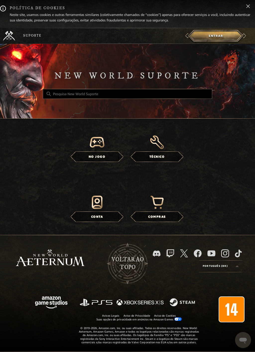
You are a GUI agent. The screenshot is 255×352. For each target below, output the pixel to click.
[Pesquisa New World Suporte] (127, 94)
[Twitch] (170, 253)
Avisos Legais (111, 315)
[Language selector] (221, 266)
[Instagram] (225, 253)
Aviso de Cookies (165, 315)
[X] (184, 253)
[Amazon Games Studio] (51, 303)
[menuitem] (215, 36)
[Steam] (183, 302)
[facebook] (198, 253)
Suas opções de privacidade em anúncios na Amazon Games (139, 319)
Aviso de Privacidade (137, 315)
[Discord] (157, 253)
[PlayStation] (96, 302)
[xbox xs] (140, 302)
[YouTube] (211, 253)
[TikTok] (238, 253)
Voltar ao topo (128, 263)
